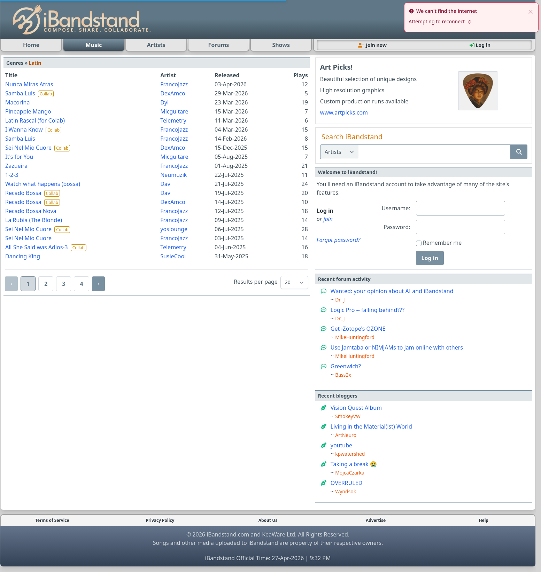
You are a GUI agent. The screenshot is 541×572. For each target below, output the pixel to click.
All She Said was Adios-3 (37, 247)
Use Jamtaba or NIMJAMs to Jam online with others (397, 347)
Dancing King (22, 256)
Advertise (376, 520)
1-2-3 (11, 175)
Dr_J (340, 299)
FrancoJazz (174, 84)
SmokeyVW (348, 416)
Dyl (164, 102)
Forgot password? (339, 240)
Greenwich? (346, 366)
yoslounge (173, 229)
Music (94, 45)
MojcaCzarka (349, 472)
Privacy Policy (160, 520)
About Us (268, 520)
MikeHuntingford (354, 337)
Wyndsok (345, 491)
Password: (397, 227)
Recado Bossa (24, 193)
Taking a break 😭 (354, 464)
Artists (156, 45)
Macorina (17, 102)
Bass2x (343, 374)
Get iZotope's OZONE (358, 328)
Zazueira (16, 166)
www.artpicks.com (344, 112)
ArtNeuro (345, 435)
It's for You (19, 156)
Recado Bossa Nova (30, 211)
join (328, 219)
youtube (341, 445)
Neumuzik (173, 175)
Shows (281, 45)
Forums (218, 45)
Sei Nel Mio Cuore (29, 147)
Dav (165, 184)
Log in (430, 258)
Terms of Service (52, 520)
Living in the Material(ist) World (371, 426)
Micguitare (174, 111)
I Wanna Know (24, 129)
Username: (395, 208)
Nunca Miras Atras (29, 84)
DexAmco (172, 93)
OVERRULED (346, 483)
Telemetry (173, 120)
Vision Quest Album (356, 408)
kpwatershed (350, 453)
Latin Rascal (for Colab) (35, 120)
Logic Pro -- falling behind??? (367, 310)
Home (31, 45)
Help (483, 520)
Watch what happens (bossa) (42, 184)
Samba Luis (21, 93)
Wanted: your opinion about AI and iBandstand (392, 291)
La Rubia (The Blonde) (33, 220)
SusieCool (173, 256)
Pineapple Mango (28, 111)
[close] (530, 11)
